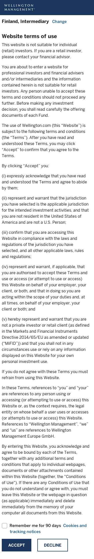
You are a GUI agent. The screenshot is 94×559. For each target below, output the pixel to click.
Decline (52, 545)
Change (59, 21)
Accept (16, 545)
